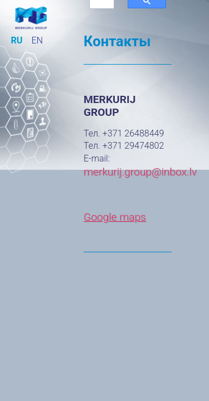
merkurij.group (118, 171)
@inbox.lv (174, 171)
